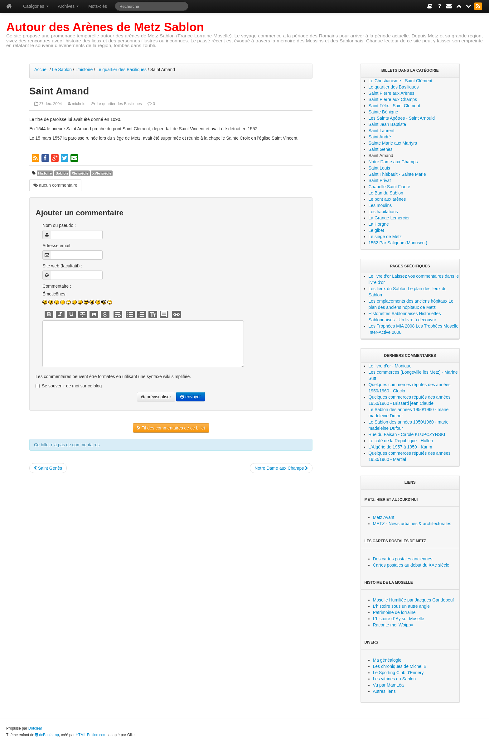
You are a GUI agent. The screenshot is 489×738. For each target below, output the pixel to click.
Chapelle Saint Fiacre (389, 186)
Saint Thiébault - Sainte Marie (397, 174)
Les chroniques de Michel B (400, 666)
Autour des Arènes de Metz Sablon (105, 27)
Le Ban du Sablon (386, 192)
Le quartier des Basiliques (121, 69)
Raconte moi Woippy (393, 624)
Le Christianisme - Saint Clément (401, 80)
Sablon (62, 173)
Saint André (380, 136)
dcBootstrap (47, 735)
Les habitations (383, 211)
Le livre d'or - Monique (390, 365)
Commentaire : (56, 286)
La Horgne (379, 224)
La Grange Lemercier (389, 217)
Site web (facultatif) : (62, 265)
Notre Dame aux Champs (281, 468)
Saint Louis (379, 167)
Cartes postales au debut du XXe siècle (411, 565)
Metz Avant (384, 517)
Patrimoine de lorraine (394, 612)
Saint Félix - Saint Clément (394, 105)
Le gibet (376, 230)
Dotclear (35, 728)
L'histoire (84, 69)
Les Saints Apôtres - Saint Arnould (402, 118)
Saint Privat (380, 180)
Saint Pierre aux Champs (393, 99)
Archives (68, 6)
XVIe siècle (101, 173)
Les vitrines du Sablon (394, 678)
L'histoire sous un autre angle (401, 606)
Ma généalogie (387, 660)
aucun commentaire (55, 185)
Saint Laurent (382, 130)
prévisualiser (156, 396)
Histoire (45, 173)
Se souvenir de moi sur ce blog (72, 385)
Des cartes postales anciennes (403, 558)
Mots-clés (97, 6)
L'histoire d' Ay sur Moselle (398, 618)
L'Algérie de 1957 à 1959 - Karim (400, 446)
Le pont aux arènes (387, 199)
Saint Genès (48, 468)
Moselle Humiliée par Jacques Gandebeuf (413, 599)
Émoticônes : (55, 293)
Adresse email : (57, 245)
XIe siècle (80, 173)
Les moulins (380, 205)
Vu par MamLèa (388, 685)
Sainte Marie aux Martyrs (393, 143)
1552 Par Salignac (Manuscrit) (398, 242)
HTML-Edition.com (91, 735)
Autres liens (384, 691)
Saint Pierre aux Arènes (391, 93)
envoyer (190, 396)
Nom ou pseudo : (59, 225)
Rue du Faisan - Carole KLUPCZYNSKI (407, 434)
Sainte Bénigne (383, 111)
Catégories (36, 6)
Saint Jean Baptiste (387, 124)
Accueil (41, 69)
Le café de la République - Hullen (401, 440)
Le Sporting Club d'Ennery (398, 672)
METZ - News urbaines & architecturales (412, 523)
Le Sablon (62, 69)
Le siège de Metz (385, 236)
